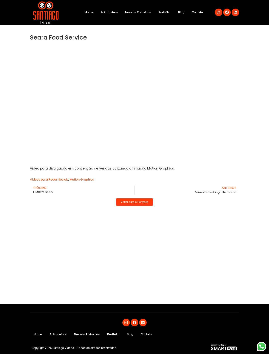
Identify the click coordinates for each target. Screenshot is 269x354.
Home (89, 12)
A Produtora (109, 12)
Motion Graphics (81, 179)
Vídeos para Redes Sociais (49, 179)
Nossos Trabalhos (138, 12)
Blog (181, 12)
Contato (197, 12)
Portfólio (164, 12)
